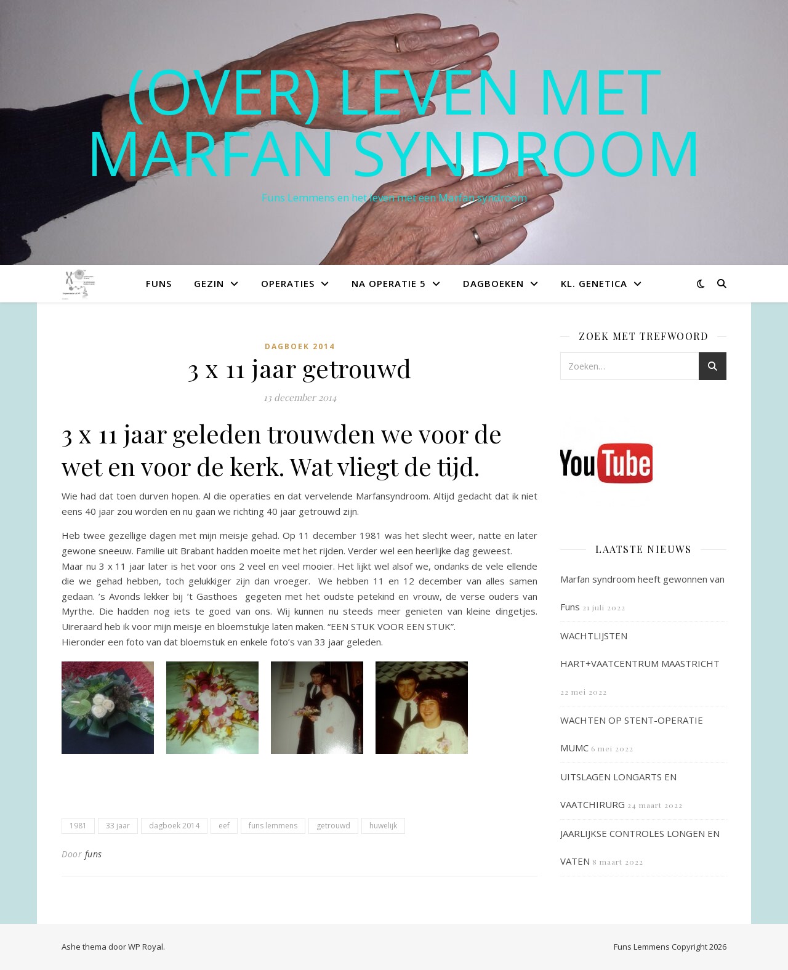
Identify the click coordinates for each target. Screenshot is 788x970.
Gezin (209, 283)
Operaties (288, 283)
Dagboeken (493, 283)
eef (224, 825)
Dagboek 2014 (300, 346)
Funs (159, 283)
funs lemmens (273, 825)
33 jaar (118, 825)
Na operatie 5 (389, 283)
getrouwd (333, 825)
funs (93, 854)
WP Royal (145, 946)
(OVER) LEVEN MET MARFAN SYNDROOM (394, 121)
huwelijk (383, 825)
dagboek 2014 (174, 825)
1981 (78, 825)
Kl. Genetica (594, 283)
